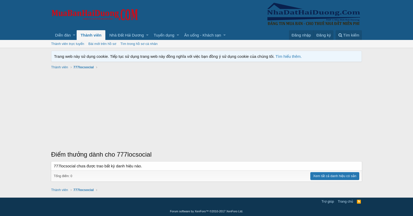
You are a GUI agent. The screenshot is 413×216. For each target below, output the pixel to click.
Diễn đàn (63, 35)
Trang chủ (345, 201)
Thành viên (91, 35)
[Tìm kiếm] (349, 35)
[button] (74, 35)
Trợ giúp (328, 201)
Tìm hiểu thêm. (289, 56)
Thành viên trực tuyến (67, 44)
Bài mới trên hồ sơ (102, 44)
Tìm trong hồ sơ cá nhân (139, 44)
